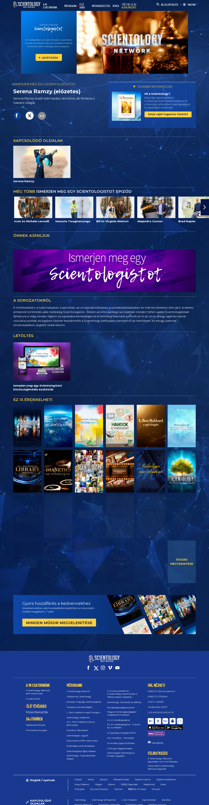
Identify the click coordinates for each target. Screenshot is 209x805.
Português (79, 775)
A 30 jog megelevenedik (119, 745)
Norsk (163, 771)
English (78, 766)
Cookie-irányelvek (129, 800)
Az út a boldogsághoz (118, 716)
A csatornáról (33, 695)
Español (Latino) (143, 766)
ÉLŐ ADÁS (82, 6)
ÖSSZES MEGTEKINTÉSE (181, 561)
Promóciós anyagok (36, 727)
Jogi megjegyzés (184, 800)
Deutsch (104, 766)
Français (156, 775)
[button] (205, 207)
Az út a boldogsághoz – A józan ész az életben (123, 723)
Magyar (98, 771)
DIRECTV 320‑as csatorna (161, 688)
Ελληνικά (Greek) (121, 766)
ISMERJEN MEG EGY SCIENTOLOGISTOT (44, 84)
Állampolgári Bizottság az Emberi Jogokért (121, 751)
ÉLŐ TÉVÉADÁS (36, 702)
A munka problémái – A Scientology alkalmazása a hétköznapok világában (122, 690)
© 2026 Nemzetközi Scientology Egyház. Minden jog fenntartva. (47, 800)
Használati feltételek (103, 800)
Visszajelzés (157, 729)
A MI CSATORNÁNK (50, 6)
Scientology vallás (134, 791)
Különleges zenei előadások (81, 742)
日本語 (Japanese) (129, 771)
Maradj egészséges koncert (121, 704)
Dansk (91, 766)
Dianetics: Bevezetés (77, 727)
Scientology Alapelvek (78, 714)
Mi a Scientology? (157, 93)
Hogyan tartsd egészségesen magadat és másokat (122, 710)
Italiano (111, 771)
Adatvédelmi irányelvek (157, 800)
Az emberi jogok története (121, 740)
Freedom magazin (157, 791)
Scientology (80, 786)
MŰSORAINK (70, 5)
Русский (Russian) (99, 775)
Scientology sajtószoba (109, 791)
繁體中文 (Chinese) (137, 775)
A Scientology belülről (78, 688)
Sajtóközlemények (35, 721)
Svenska (118, 775)
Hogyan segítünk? (83, 791)
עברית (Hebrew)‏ (82, 771)
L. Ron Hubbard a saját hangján (83, 709)
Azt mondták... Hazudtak (120, 734)
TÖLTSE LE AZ (128, 6)
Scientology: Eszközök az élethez (124, 699)
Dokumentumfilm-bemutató (82, 737)
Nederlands (149, 771)
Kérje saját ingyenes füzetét (168, 114)
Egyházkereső (149, 786)
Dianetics (166, 786)
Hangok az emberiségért (79, 703)
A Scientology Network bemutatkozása (38, 689)
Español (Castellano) (166, 766)
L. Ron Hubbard (129, 786)
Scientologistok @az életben (81, 748)
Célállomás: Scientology (79, 693)
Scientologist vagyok (77, 732)
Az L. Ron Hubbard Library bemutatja (81, 720)
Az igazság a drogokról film (121, 729)
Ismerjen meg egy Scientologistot (84, 698)
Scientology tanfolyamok (104, 786)
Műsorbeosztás (37, 708)
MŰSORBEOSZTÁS (101, 5)
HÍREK (116, 5)
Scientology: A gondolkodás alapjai (81, 754)
